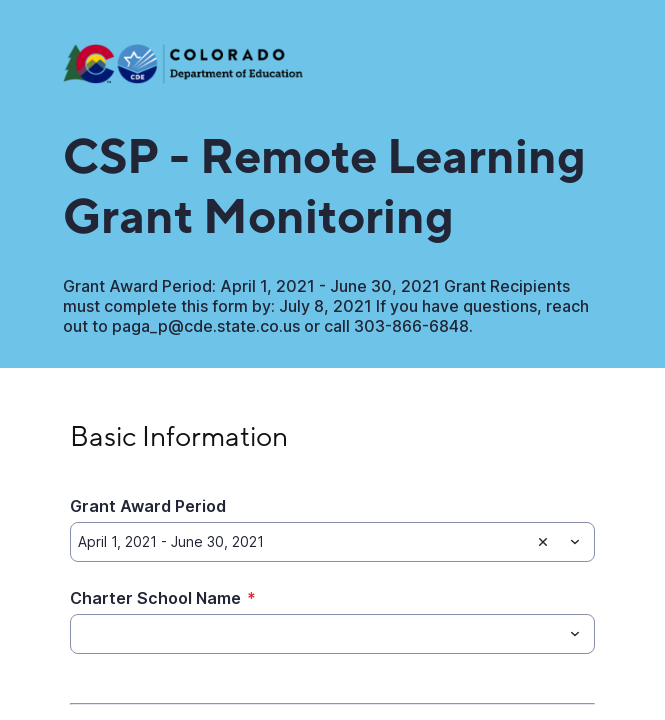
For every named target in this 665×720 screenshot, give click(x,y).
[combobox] (332, 542)
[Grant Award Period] (300, 542)
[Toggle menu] (575, 542)
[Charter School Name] (316, 634)
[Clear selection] (543, 542)
